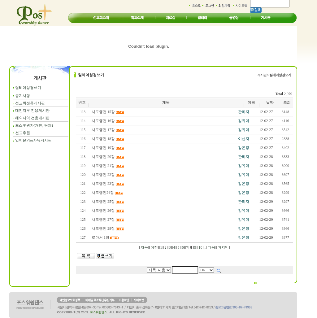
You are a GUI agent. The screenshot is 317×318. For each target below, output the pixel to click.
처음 (144, 247)
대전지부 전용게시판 (32, 110)
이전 (154, 247)
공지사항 (22, 96)
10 (200, 247)
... (205, 247)
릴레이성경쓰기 (28, 87)
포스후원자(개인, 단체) (34, 125)
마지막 (223, 247)
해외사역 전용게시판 (32, 118)
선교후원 (22, 133)
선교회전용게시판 (30, 103)
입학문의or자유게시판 (33, 140)
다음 (211, 247)
